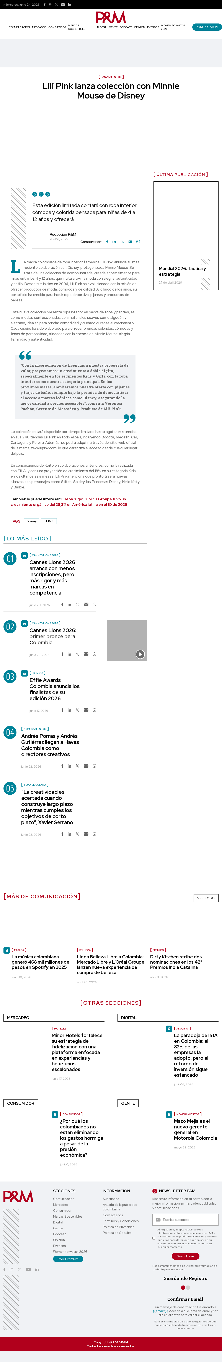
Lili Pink (49, 521)
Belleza (85, 950)
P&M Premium (207, 27)
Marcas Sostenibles (76, 27)
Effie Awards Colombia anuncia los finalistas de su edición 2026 (54, 689)
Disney (31, 521)
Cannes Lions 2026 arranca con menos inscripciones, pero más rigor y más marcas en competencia (52, 577)
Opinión (139, 27)
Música (19, 950)
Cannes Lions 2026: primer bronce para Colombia (52, 636)
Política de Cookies (117, 1233)
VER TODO (206, 898)
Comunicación (19, 27)
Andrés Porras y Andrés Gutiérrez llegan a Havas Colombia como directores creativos (50, 745)
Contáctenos (113, 1215)
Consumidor (57, 27)
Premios (158, 950)
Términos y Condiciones (121, 1221)
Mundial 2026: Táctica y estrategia (182, 271)
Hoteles (60, 1028)
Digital (102, 27)
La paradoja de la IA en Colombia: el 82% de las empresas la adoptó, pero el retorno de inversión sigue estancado (196, 1055)
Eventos (153, 27)
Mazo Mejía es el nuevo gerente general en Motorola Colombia (195, 1129)
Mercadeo (39, 27)
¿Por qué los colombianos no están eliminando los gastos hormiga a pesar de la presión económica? (81, 1138)
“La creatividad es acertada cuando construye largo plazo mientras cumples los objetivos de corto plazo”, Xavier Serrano (47, 807)
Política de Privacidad (118, 1227)
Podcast (126, 27)
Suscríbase (111, 1199)
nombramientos (187, 1114)
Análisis (182, 1028)
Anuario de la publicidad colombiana (120, 1207)
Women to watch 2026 (70, 1252)
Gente (113, 27)
